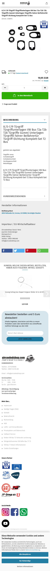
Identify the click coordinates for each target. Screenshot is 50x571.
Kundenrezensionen (14, 196)
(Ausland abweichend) (22, 73)
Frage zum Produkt (10, 104)
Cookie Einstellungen (11, 448)
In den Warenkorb (22, 95)
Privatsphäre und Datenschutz (14, 431)
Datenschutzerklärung (32, 550)
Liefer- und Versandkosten (13, 427)
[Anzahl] (25, 87)
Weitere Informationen (25, 566)
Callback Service (9, 434)
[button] (5, 87)
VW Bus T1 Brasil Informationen (15, 445)
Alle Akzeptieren (25, 554)
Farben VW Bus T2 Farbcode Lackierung (17, 438)
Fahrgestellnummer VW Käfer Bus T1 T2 (17, 441)
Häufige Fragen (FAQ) (11, 409)
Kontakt (6, 413)
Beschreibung (11, 120)
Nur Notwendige (25, 561)
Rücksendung (8, 420)
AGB (5, 423)
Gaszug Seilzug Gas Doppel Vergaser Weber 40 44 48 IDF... (25, 292)
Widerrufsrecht (9, 416)
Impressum (8, 406)
